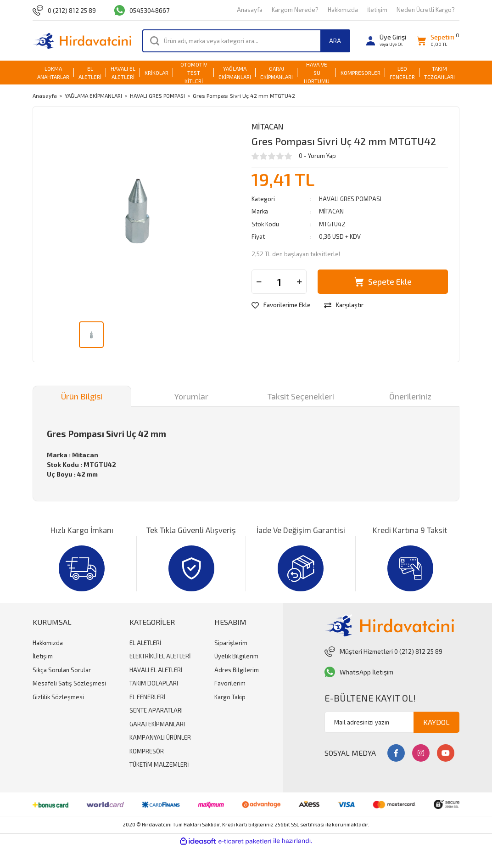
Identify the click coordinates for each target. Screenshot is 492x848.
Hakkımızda (343, 9)
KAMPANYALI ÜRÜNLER (160, 737)
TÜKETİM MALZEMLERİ (159, 764)
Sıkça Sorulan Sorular (62, 670)
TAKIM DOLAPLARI (153, 683)
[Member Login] (386, 40)
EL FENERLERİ (147, 697)
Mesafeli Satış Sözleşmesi (69, 683)
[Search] (246, 40)
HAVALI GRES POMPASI (350, 198)
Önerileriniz (410, 396)
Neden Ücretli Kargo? (426, 9)
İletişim (377, 9)
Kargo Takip (230, 697)
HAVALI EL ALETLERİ (155, 670)
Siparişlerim (230, 642)
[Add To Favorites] (281, 305)
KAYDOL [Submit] (436, 722)
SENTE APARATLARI (156, 710)
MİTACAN (267, 126)
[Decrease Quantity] (259, 281)
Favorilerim (230, 683)
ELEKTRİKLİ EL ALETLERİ (159, 656)
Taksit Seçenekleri (301, 396)
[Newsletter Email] (391, 722)
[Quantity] (279, 281)
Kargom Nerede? (295, 9)
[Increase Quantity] (299, 281)
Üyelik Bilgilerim (236, 656)
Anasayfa (250, 9)
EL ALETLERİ (145, 642)
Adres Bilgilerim (236, 670)
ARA (335, 41)
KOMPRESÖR (146, 751)
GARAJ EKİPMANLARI (157, 724)
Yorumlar (191, 396)
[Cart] (435, 40)
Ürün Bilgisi (81, 396)
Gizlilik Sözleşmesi (58, 697)
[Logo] (82, 40)
